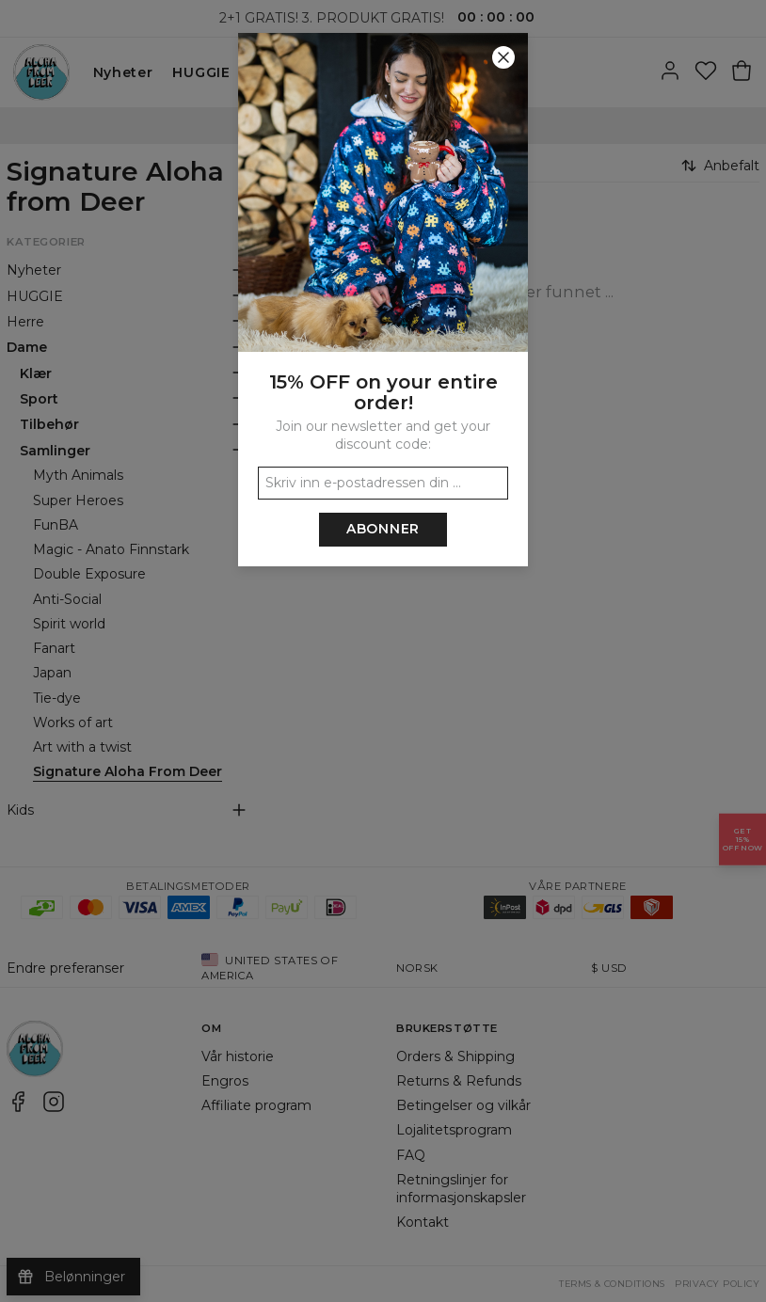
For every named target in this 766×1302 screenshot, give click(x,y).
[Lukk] (503, 57)
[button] (383, 651)
